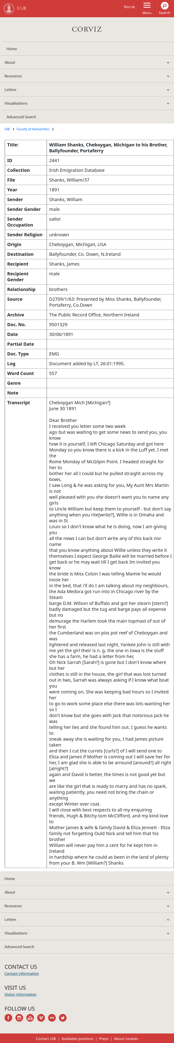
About (10, 62)
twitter (64, 1018)
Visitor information (20, 994)
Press (103, 1038)
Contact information (22, 973)
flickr (53, 1018)
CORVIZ (87, 29)
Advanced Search (21, 116)
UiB (7, 129)
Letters (10, 89)
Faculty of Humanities (33, 129)
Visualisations (16, 103)
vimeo (42, 1018)
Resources (13, 76)
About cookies (126, 1038)
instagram (20, 1018)
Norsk (129, 6)
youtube (31, 1018)
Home (12, 48)
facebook (10, 1018)
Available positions (77, 1038)
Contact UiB (46, 1038)
